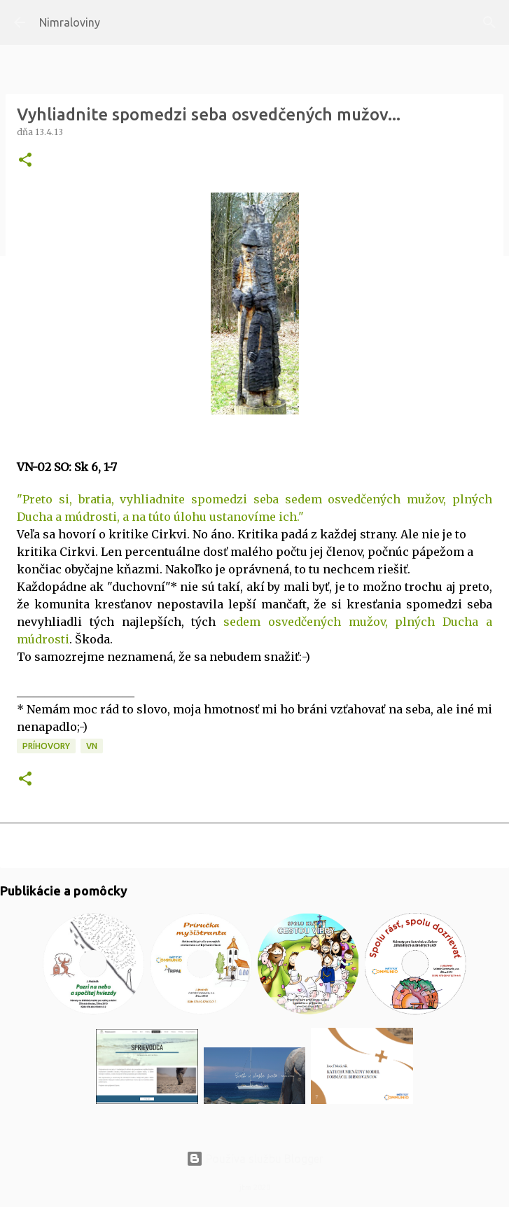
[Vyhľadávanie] (489, 22)
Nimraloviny (69, 22)
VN (91, 746)
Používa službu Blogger (254, 1158)
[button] (25, 160)
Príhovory (46, 746)
